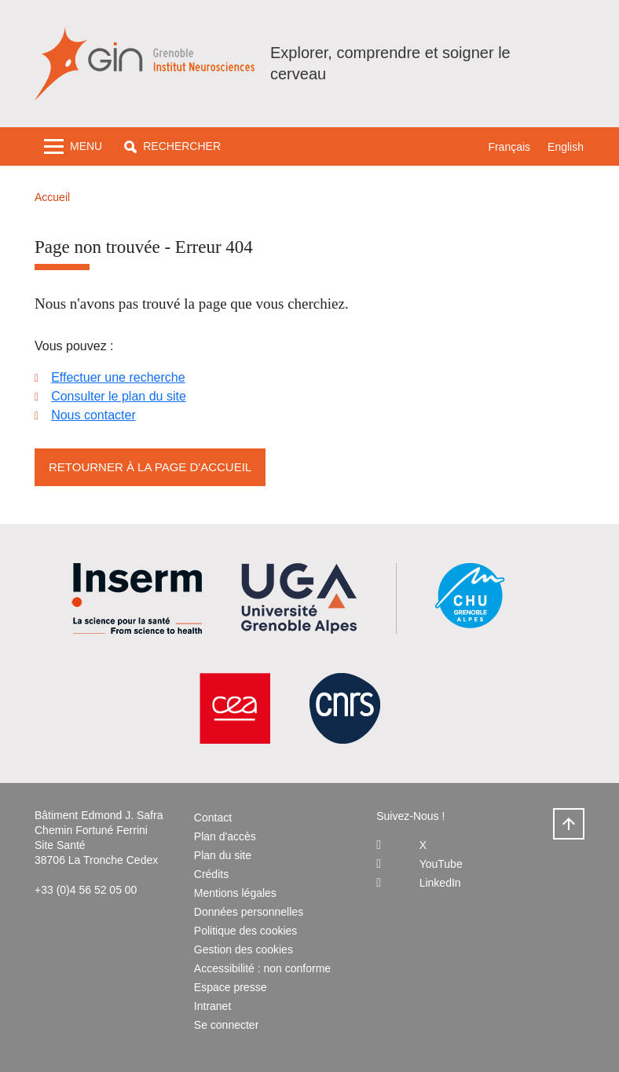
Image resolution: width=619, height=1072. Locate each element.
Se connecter (226, 1025)
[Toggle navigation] (73, 146)
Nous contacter (93, 415)
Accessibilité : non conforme (262, 968)
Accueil (52, 197)
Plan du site (222, 855)
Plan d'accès (225, 836)
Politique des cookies (246, 930)
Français (509, 147)
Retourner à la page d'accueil (150, 467)
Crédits (211, 874)
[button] (172, 146)
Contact (213, 817)
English (566, 147)
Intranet (212, 1006)
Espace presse (230, 987)
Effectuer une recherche (118, 377)
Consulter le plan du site (118, 396)
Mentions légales (235, 893)
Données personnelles (248, 912)
